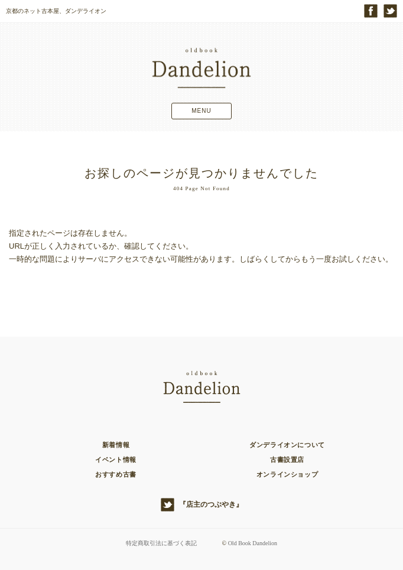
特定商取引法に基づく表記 (161, 543)
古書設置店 (287, 459)
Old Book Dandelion (252, 543)
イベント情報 (115, 459)
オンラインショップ (287, 474)
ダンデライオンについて (287, 444)
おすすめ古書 (115, 474)
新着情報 (115, 444)
